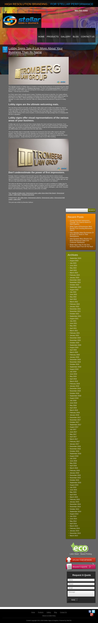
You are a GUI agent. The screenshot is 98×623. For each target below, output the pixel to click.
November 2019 (75, 362)
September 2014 (75, 511)
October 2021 (74, 314)
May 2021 (73, 326)
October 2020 (74, 343)
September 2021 (75, 316)
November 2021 (75, 311)
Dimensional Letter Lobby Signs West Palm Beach (41, 193)
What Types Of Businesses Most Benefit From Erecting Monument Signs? (81, 228)
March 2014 (74, 526)
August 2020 (74, 347)
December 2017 (75, 417)
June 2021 (73, 323)
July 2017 (73, 429)
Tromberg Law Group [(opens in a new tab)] (33, 88)
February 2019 (75, 384)
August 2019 (74, 369)
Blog (76, 36)
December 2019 (75, 359)
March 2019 (74, 381)
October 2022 (74, 285)
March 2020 (74, 352)
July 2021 (73, 321)
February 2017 (75, 441)
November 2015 (75, 478)
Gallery (66, 36)
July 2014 (73, 516)
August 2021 (74, 318)
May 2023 (73, 268)
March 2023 (74, 273)
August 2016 (74, 456)
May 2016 (73, 463)
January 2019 (74, 386)
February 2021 (75, 333)
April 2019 (73, 379)
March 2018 (74, 410)
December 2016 (75, 446)
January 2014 (74, 531)
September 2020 (75, 345)
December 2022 (75, 280)
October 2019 (74, 364)
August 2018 (74, 398)
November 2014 (75, 506)
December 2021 (75, 309)
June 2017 (73, 432)
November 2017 (75, 420)
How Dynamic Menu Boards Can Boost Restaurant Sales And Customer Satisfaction (81, 240)
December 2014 (75, 504)
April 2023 (73, 270)
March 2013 (74, 535)
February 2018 (75, 412)
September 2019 (75, 367)
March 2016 (74, 468)
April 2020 (73, 350)
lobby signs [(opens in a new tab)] (21, 88)
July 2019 (73, 371)
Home (41, 36)
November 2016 (75, 449)
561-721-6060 (81, 10)
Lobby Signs (17, 195)
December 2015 (75, 475)
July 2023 (73, 263)
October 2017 (74, 422)
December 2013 (75, 533)
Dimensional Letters (48, 197)
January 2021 (74, 335)
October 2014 (74, 509)
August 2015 (74, 485)
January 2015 (74, 502)
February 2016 (75, 470)
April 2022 (73, 299)
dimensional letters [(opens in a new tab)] (54, 88)
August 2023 (74, 260)
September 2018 (75, 396)
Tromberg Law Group (27, 195)
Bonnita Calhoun (22, 54)
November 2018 (75, 391)
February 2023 (75, 275)
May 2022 (73, 297)
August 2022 (74, 289)
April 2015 (73, 494)
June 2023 (73, 265)
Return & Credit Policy (49, 615)
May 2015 (73, 492)
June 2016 (73, 461)
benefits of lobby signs (18, 193)
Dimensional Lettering (34, 197)
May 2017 (73, 434)
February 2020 (75, 355)
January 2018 (74, 415)
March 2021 (74, 330)
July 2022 (73, 292)
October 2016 (74, 451)
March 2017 (74, 439)
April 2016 (73, 465)
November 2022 (75, 282)
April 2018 (73, 408)
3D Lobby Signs (22, 197)
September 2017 (75, 424)
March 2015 (74, 497)
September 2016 (75, 453)
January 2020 (74, 357)
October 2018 (74, 393)
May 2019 (73, 376)
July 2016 (73, 458)
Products (53, 36)
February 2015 (75, 499)
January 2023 (74, 277)
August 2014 (74, 514)
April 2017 (73, 437)
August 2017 (74, 427)
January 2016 (74, 473)
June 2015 (73, 490)
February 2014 (75, 528)
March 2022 (74, 302)
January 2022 (74, 306)
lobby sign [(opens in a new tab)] (62, 183)
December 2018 (75, 388)
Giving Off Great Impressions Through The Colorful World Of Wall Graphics (80, 222)
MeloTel (69, 620)
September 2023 (75, 258)
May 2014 (73, 521)
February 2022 (75, 304)
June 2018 (73, 403)
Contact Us (87, 36)
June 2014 (73, 519)
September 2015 (75, 482)
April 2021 (73, 328)
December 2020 (75, 338)
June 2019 (73, 374)
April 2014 (73, 523)
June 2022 (73, 294)
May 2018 (73, 405)
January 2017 (74, 444)
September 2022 (75, 287)
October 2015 (74, 480)
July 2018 (73, 400)
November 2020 (75, 340)
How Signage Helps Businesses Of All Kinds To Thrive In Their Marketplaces (82, 234)
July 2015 (73, 487)
